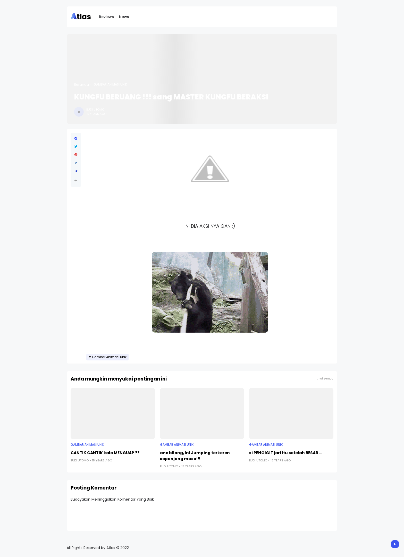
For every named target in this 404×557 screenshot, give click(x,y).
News (124, 16)
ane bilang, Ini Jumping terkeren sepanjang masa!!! (195, 455)
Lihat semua (324, 379)
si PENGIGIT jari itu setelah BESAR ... (285, 452)
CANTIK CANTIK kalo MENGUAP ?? (105, 452)
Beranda (81, 84)
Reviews (106, 16)
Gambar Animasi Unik (110, 84)
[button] (75, 180)
